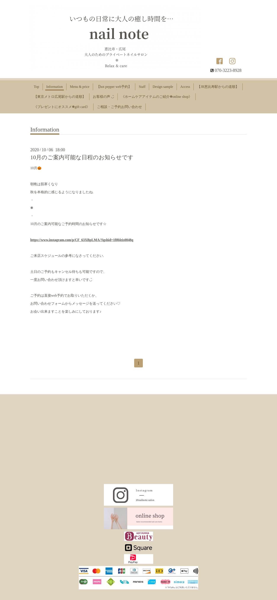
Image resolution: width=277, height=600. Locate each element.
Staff (142, 86)
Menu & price (79, 86)
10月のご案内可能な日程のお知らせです (82, 157)
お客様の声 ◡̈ (103, 96)
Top (36, 86)
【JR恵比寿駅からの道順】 (218, 86)
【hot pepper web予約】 (114, 86)
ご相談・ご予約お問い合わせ (119, 107)
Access (185, 86)
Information (54, 86)
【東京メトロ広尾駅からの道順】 (60, 96)
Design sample (163, 86)
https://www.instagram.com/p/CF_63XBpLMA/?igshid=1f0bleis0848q (81, 240)
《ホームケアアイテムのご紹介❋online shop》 (156, 96)
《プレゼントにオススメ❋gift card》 (62, 107)
